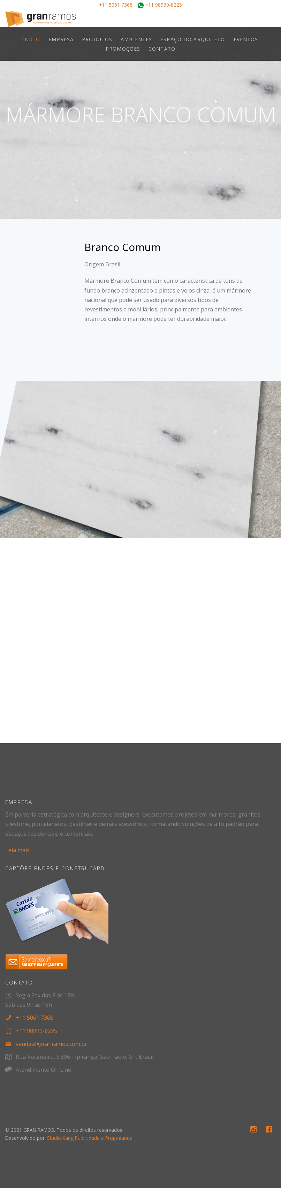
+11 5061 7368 (115, 4)
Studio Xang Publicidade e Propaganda (89, 1138)
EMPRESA (61, 39)
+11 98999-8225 (163, 4)
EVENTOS (246, 39)
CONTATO (162, 48)
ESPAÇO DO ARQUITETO (192, 39)
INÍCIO (31, 39)
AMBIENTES (136, 39)
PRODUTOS (97, 39)
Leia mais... (19, 850)
